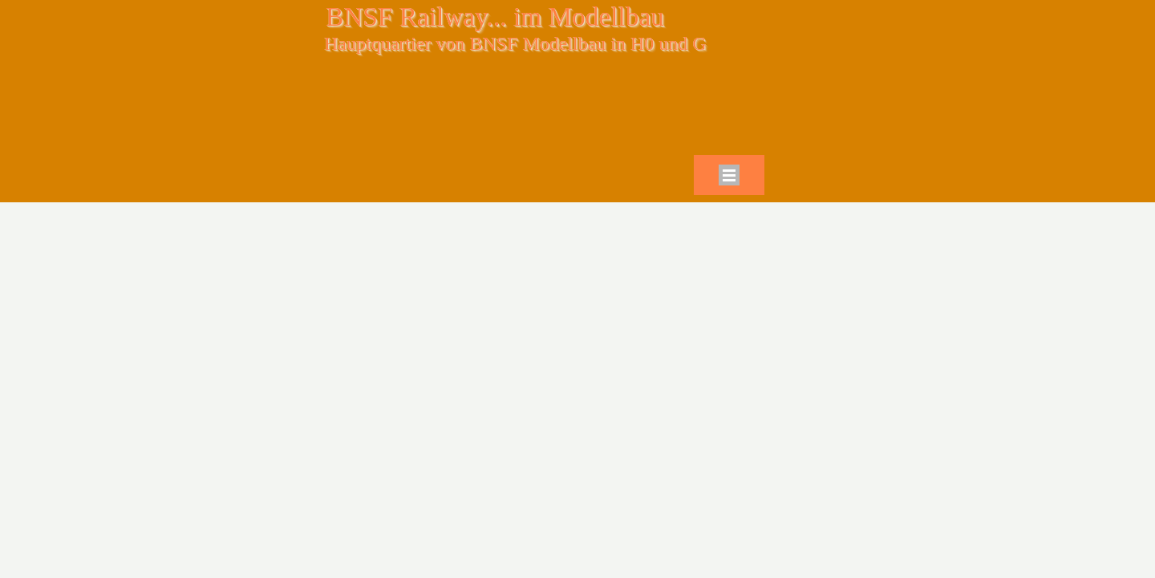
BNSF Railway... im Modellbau (495, 16)
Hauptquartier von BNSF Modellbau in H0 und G (515, 43)
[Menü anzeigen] (729, 175)
